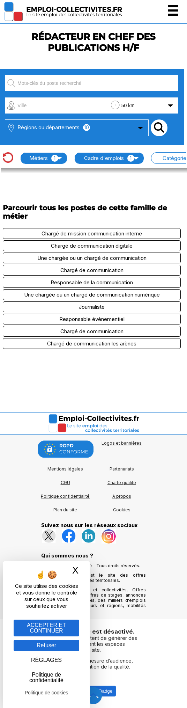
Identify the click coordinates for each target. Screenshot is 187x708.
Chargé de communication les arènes (91, 343)
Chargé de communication (92, 270)
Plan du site (65, 509)
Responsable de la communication (92, 282)
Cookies (121, 509)
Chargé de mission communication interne (92, 233)
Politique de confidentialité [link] (46, 677)
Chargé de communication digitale (92, 245)
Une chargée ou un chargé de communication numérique (92, 294)
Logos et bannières (122, 443)
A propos (121, 496)
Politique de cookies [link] (46, 692)
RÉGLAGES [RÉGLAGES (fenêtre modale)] (46, 660)
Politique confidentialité (65, 496)
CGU (65, 482)
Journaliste (92, 307)
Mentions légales (65, 469)
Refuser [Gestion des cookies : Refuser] (46, 645)
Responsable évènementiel (92, 319)
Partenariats (122, 469)
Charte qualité (121, 482)
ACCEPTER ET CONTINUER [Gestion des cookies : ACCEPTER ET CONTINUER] (46, 628)
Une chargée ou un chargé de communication (92, 258)
